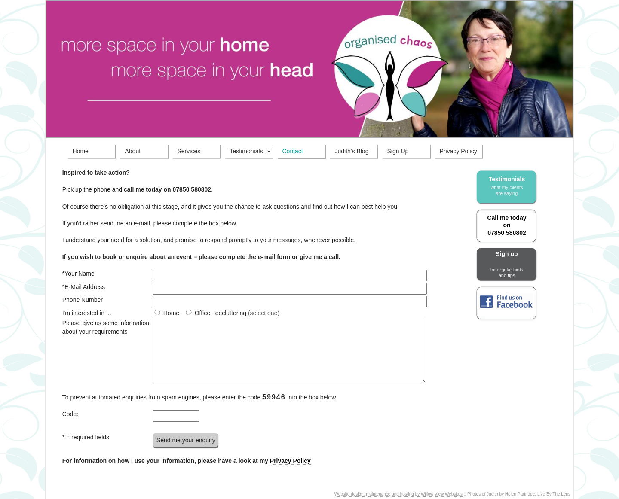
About (133, 151)
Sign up (506, 264)
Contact (292, 151)
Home (81, 151)
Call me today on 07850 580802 (506, 225)
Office (202, 313)
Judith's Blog (352, 151)
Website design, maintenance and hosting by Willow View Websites (398, 494)
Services (189, 151)
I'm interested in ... (86, 313)
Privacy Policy (458, 151)
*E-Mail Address (83, 286)
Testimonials (246, 151)
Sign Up (398, 151)
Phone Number (82, 299)
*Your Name (78, 273)
